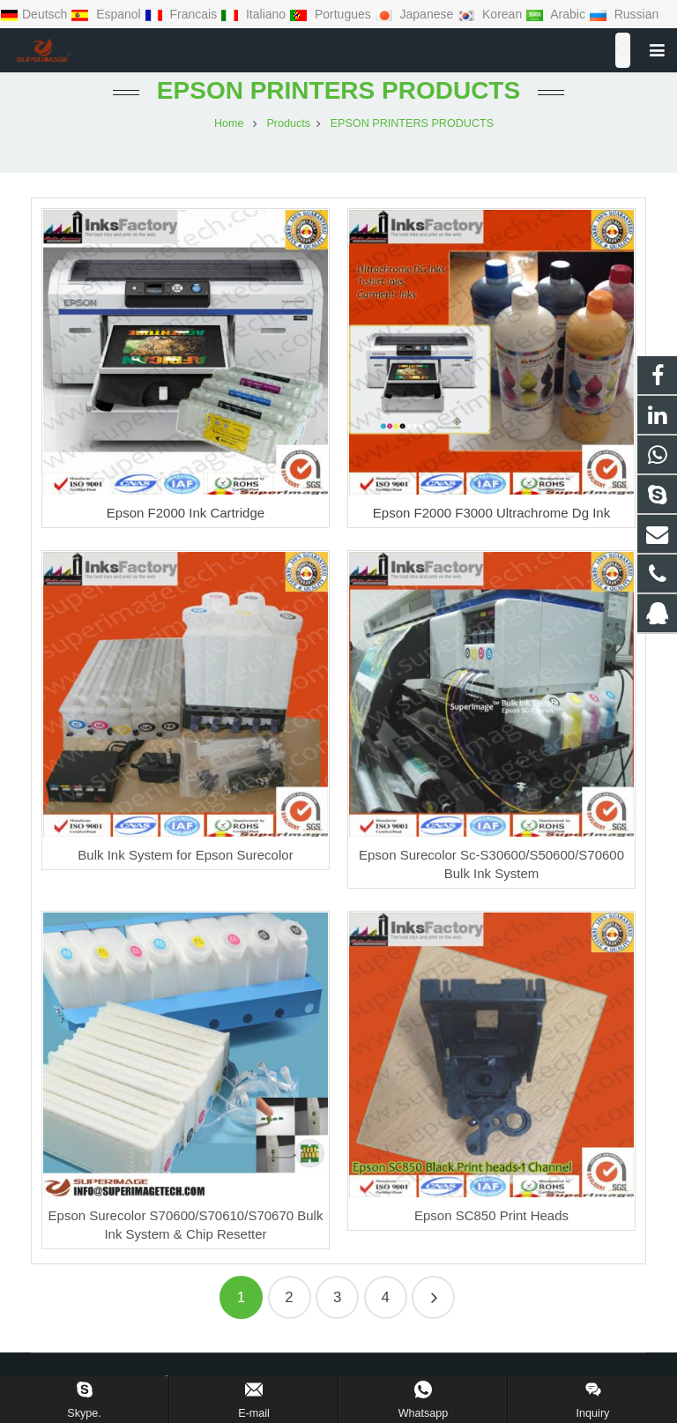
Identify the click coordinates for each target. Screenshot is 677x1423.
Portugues (332, 14)
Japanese (416, 14)
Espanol (107, 14)
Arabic (557, 14)
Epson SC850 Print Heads (491, 1215)
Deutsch (35, 14)
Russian (623, 14)
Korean (491, 14)
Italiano (254, 14)
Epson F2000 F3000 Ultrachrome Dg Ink (491, 512)
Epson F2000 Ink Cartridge (185, 512)
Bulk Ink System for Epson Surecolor (185, 854)
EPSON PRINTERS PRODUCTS (338, 90)
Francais (182, 14)
